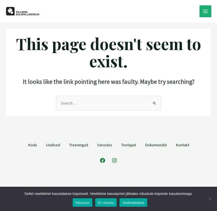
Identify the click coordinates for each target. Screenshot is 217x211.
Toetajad (128, 144)
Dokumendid (156, 144)
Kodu (32, 144)
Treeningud (78, 144)
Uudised (53, 144)
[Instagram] (114, 160)
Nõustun (82, 203)
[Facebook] (102, 160)
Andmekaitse (133, 203)
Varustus (104, 144)
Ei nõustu (106, 203)
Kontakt (182, 144)
